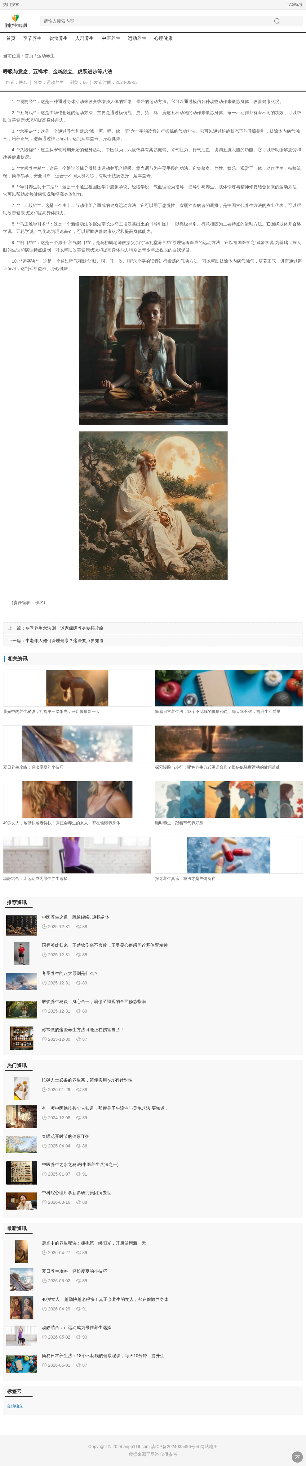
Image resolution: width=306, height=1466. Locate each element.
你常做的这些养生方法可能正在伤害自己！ (83, 1029)
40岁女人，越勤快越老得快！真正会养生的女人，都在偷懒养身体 (61, 823)
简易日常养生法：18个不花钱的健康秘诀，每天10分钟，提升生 (103, 1355)
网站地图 (209, 1446)
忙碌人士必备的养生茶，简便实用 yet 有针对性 (87, 1080)
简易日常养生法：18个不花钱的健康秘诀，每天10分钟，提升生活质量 (218, 711)
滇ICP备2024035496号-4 (175, 1446)
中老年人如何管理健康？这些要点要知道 (64, 640)
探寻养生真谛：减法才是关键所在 (185, 878)
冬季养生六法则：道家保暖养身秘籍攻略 (64, 628)
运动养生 (46, 55)
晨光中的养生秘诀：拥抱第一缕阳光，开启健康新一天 (51, 711)
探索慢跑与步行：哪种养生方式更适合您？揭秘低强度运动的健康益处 (217, 767)
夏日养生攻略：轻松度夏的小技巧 (33, 767)
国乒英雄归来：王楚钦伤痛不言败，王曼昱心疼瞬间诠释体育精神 (105, 945)
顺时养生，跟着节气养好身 (179, 823)
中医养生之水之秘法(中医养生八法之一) (80, 1164)
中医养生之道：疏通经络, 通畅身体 (75, 917)
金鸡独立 (15, 1406)
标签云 (14, 1391)
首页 (11, 38)
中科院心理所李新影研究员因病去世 (76, 1192)
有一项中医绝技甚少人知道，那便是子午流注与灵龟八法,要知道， (105, 1108)
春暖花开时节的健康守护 (66, 1136)
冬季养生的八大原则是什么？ (70, 973)
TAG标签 (295, 4)
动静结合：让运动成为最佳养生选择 (35, 878)
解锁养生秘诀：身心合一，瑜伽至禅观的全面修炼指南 (94, 1001)
